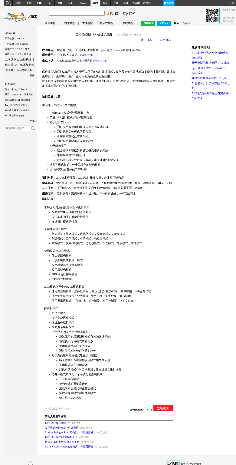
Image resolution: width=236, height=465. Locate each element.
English (186, 23)
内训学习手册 (100, 60)
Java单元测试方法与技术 (17, 110)
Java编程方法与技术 (15, 115)
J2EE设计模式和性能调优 (17, 99)
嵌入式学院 (106, 23)
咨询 (115, 3)
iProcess (83, 3)
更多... (33, 75)
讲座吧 (146, 3)
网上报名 (146, 39)
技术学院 (69, 23)
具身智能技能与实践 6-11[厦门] (211, 78)
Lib (49, 3)
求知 (18, 3)
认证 (105, 3)
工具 (125, 3)
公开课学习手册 (85, 55)
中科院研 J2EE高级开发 (16, 43)
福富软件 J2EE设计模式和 (18, 54)
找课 (132, 13)
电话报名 (165, 39)
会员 (232, 3)
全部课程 (50, 23)
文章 (29, 3)
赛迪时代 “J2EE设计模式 (17, 49)
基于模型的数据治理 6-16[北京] (211, 62)
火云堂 (136, 3)
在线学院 (128, 23)
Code (70, 3)
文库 (39, 3)
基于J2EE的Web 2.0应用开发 (19, 94)
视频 (59, 3)
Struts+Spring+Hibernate (16, 89)
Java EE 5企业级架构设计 (17, 105)
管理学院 (87, 23)
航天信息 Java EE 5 (14, 38)
